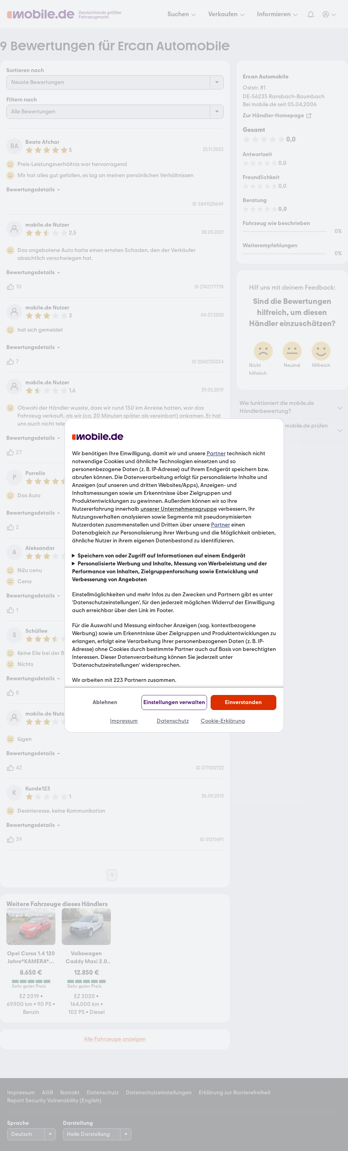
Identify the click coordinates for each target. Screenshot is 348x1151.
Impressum (124, 721)
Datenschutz (173, 721)
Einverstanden (243, 702)
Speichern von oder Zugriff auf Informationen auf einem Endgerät (161, 555)
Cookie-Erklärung (223, 721)
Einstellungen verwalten (174, 702)
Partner (216, 453)
